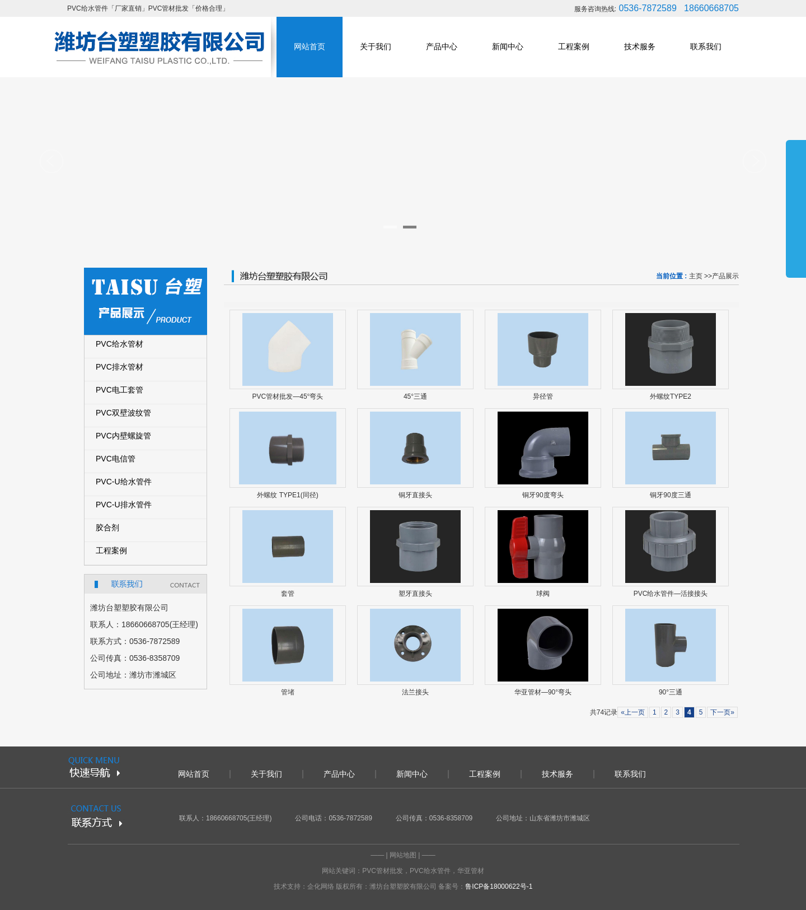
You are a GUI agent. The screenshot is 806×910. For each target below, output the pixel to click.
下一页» (722, 712)
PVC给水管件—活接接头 (671, 594)
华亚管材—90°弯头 (542, 692)
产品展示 (725, 276)
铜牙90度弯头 (542, 495)
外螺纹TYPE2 (670, 396)
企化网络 (320, 886)
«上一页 (633, 712)
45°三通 (415, 396)
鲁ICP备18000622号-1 (498, 886)
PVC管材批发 (382, 871)
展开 (796, 208)
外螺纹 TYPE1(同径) (287, 495)
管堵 (287, 692)
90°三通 (670, 692)
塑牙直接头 (415, 594)
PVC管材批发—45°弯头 (288, 396)
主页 (695, 276)
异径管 (543, 396)
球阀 (543, 594)
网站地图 (403, 855)
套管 (287, 594)
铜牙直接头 (415, 495)
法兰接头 (415, 692)
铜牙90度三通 (670, 495)
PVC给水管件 (430, 871)
